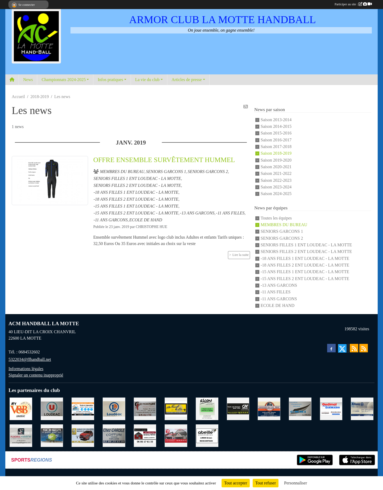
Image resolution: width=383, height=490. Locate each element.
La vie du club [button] (147, 79)
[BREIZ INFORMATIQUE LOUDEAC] (83, 408)
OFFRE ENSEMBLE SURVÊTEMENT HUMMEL (164, 160)
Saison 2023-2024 (276, 187)
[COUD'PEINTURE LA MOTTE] (145, 408)
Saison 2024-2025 (276, 194)
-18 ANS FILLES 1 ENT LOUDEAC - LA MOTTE (305, 258)
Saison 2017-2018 (276, 146)
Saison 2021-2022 (276, 173)
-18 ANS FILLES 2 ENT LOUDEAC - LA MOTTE (305, 265)
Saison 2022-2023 (276, 180)
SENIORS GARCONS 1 (282, 231)
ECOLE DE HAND (277, 305)
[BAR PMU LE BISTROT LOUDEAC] (176, 435)
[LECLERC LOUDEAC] (114, 408)
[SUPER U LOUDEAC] (52, 408)
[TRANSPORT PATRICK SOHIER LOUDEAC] (52, 435)
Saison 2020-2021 (276, 166)
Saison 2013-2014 (276, 119)
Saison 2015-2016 (276, 133)
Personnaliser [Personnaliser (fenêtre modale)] (295, 483)
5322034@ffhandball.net (30, 359)
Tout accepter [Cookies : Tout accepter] (235, 483)
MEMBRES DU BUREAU (284, 224)
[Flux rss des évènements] (363, 348)
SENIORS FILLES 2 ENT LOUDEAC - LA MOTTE (306, 252)
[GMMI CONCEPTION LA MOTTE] (300, 408)
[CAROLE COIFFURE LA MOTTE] (114, 435)
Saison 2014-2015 (276, 126)
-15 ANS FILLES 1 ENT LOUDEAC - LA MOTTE (305, 272)
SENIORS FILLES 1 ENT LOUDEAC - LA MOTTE (306, 245)
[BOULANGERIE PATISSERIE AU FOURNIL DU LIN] (176, 408)
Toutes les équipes (276, 218)
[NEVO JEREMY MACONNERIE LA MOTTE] (145, 435)
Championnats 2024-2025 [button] (63, 79)
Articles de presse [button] (187, 79)
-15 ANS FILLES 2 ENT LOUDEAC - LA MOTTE (305, 278)
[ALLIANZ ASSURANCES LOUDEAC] (362, 408)
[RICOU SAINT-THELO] (207, 408)
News (28, 79)
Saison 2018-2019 (276, 153)
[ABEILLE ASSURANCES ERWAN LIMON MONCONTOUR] (207, 435)
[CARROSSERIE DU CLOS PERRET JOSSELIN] (269, 408)
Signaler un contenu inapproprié (36, 375)
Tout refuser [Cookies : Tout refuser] (265, 483)
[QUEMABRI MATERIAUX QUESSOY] (331, 408)
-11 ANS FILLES (275, 292)
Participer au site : (353, 4)
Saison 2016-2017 (276, 140)
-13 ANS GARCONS (279, 285)
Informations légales (26, 368)
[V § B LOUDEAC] (21, 408)
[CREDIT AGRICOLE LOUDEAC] (238, 408)
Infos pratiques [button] (110, 79)
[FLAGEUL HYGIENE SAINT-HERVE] (21, 435)
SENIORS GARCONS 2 (282, 238)
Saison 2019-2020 (276, 160)
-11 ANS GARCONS (279, 299)
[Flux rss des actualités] (354, 348)
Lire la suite (240, 255)
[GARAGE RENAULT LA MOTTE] (83, 435)
